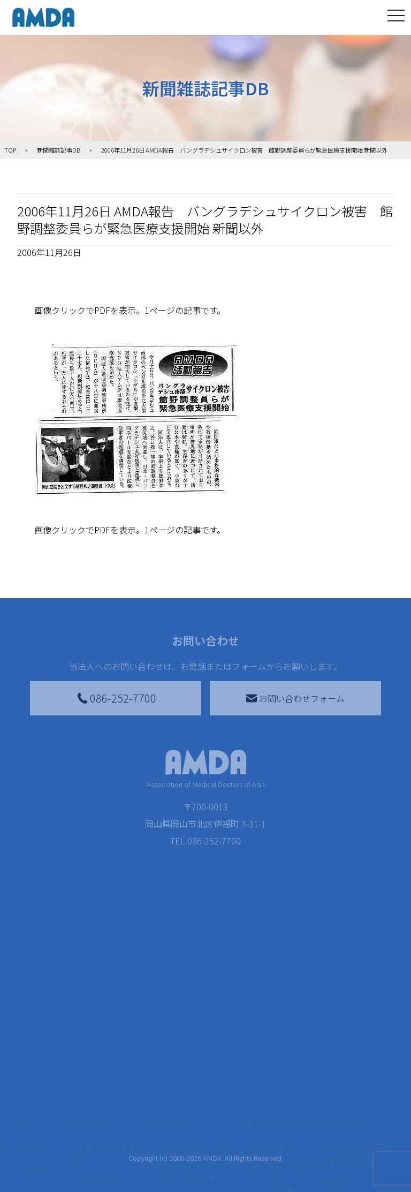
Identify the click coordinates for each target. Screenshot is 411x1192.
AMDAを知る (41, 1131)
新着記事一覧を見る (111, 1138)
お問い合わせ (355, 1110)
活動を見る (91, 1110)
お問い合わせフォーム (295, 698)
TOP (25, 1110)
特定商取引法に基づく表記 (360, 1138)
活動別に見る (102, 1178)
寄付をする (178, 1110)
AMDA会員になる (196, 1131)
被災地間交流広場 (279, 1110)
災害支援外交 (276, 1131)
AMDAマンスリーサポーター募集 (201, 1155)
